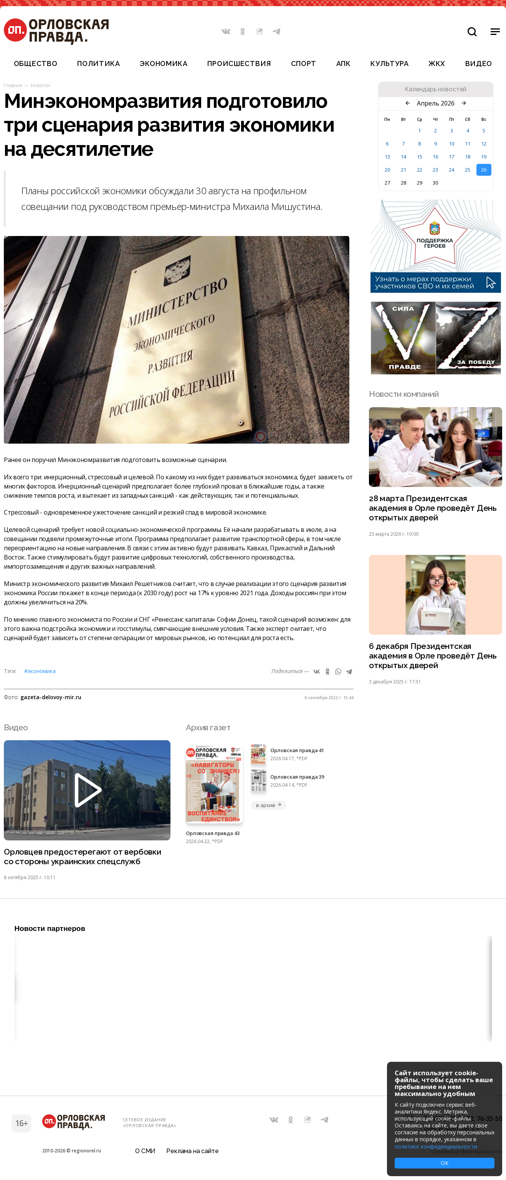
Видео (479, 63)
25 (467, 169)
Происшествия (239, 63)
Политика (98, 63)
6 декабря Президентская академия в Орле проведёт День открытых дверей (433, 656)
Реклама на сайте (192, 1151)
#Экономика (40, 671)
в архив (268, 805)
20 (387, 169)
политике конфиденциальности (436, 1146)
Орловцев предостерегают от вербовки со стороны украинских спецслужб (82, 856)
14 (403, 156)
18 (467, 156)
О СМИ (145, 1151)
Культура (389, 63)
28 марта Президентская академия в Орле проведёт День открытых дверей (433, 508)
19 (483, 156)
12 (483, 143)
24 (451, 169)
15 (419, 156)
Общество (36, 63)
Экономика (163, 63)
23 (435, 169)
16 (435, 156)
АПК (343, 63)
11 (467, 143)
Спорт (304, 63)
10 (451, 143)
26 (483, 169)
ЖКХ (436, 63)
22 (419, 169)
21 (403, 169)
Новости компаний (403, 394)
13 (387, 156)
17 (451, 156)
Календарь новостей (435, 89)
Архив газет (208, 727)
